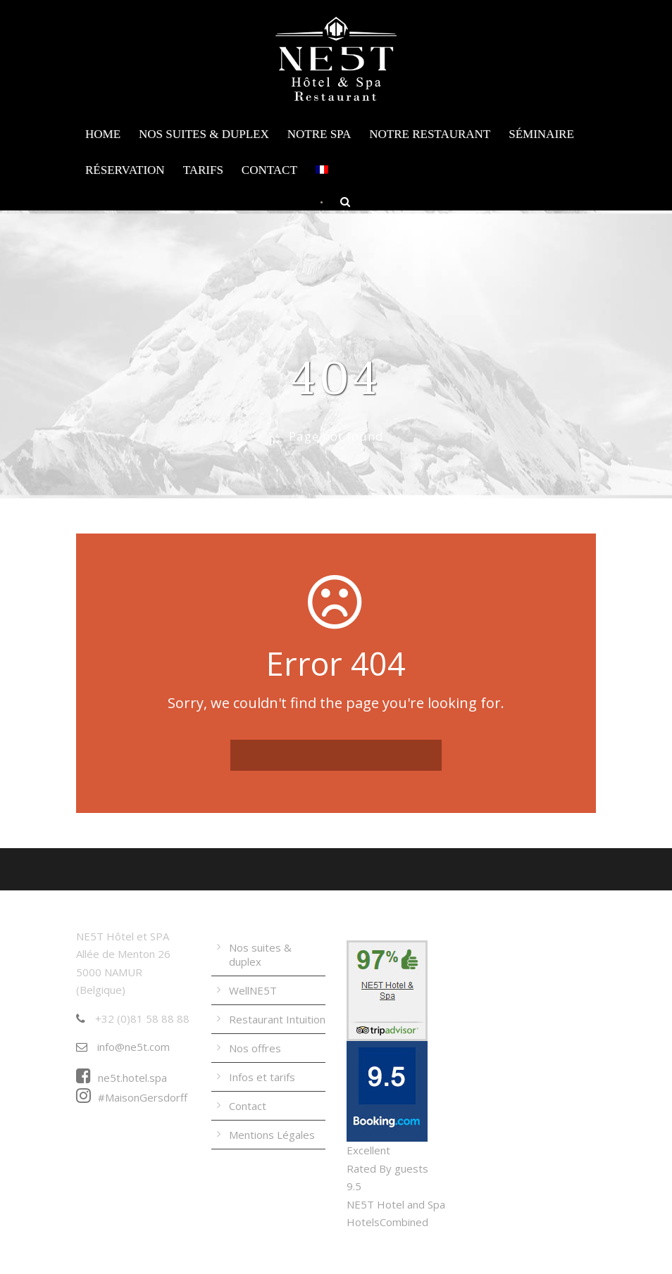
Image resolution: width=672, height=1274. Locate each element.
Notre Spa (319, 134)
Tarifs (203, 170)
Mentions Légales (272, 1135)
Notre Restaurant (429, 134)
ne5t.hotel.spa (121, 1078)
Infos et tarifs (262, 1077)
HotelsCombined (387, 1222)
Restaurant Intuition (277, 1019)
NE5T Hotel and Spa (396, 1204)
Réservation (125, 170)
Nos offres (255, 1048)
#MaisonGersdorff (131, 1097)
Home (102, 134)
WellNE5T (253, 990)
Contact (269, 170)
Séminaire (541, 134)
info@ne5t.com (123, 1047)
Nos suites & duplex (204, 134)
